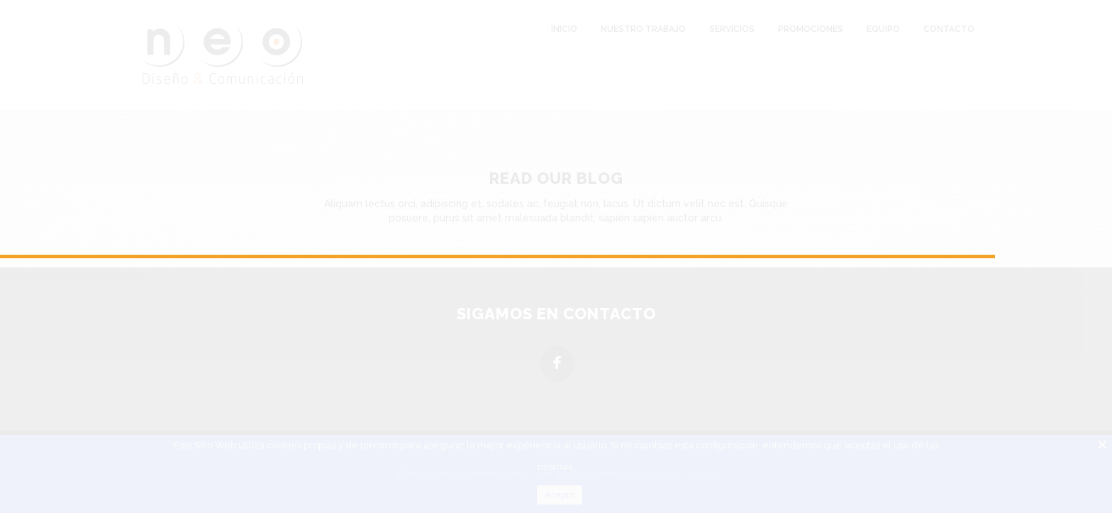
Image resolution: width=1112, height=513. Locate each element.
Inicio (564, 29)
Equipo (883, 29)
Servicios (732, 29)
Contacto (948, 29)
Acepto (559, 495)
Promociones (810, 29)
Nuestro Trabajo (643, 29)
